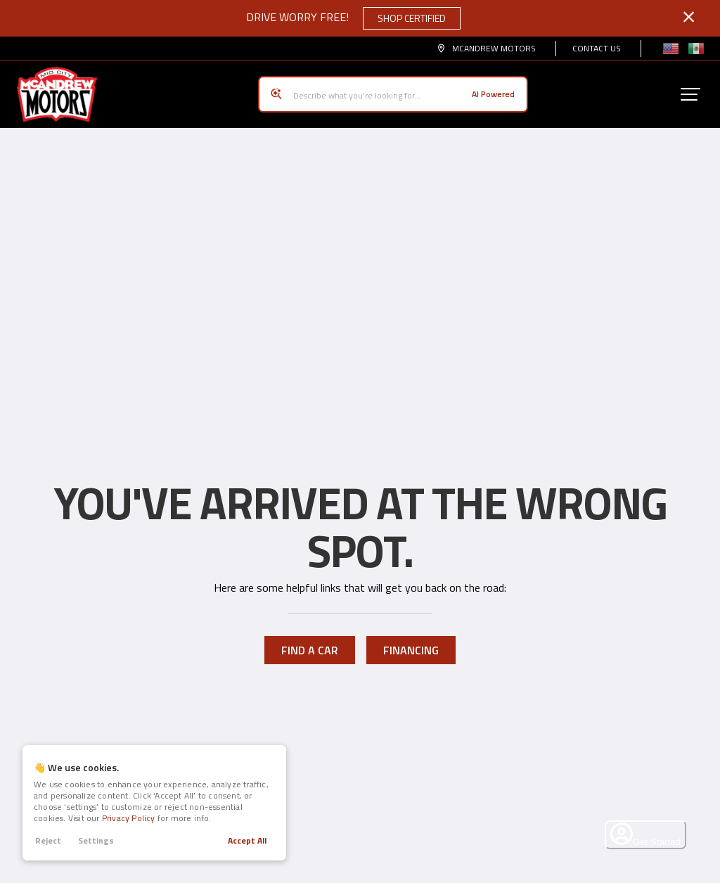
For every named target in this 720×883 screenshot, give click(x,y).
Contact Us (596, 48)
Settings (96, 840)
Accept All (247, 840)
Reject (48, 840)
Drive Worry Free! (353, 18)
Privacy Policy (128, 818)
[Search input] (393, 89)
